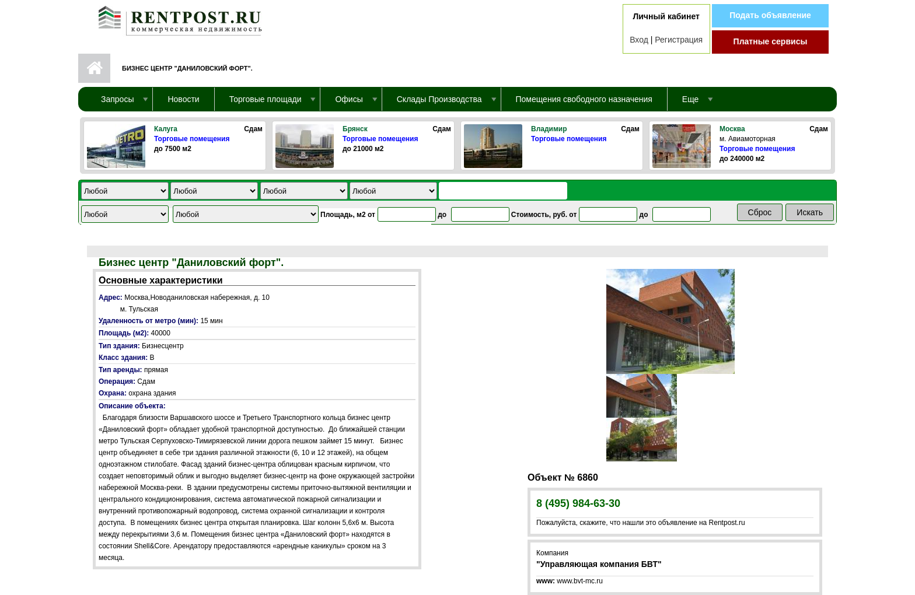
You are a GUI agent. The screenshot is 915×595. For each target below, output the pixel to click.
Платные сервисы (771, 41)
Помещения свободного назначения (584, 99)
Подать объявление (770, 15)
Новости (183, 99)
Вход (639, 39)
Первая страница (94, 68)
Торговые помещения (191, 139)
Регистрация (679, 39)
